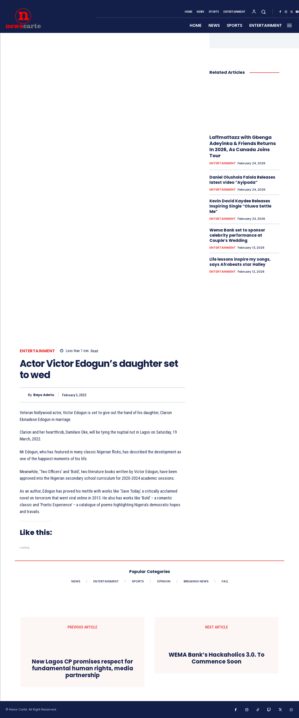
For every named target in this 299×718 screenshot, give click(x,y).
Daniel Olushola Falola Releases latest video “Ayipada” (242, 179)
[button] (263, 11)
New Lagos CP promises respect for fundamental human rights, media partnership (82, 668)
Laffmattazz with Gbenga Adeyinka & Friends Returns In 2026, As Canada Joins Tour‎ (242, 146)
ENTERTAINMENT (37, 351)
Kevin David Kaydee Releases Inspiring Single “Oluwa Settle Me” (240, 206)
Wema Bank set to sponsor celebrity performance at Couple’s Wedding (237, 235)
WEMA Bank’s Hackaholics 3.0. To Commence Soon (217, 658)
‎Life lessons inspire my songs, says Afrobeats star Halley (240, 261)
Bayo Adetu (43, 395)
